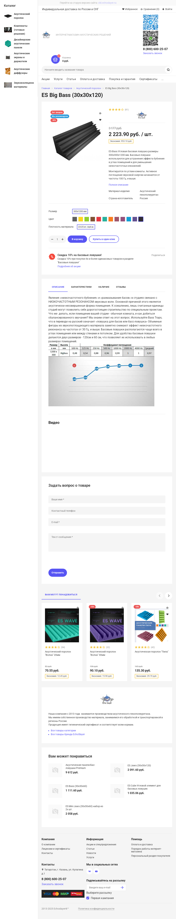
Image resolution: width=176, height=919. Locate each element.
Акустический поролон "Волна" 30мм (103, 653)
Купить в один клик (104, 239)
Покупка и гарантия (122, 79)
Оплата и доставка (92, 79)
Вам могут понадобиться (61, 594)
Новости (91, 853)
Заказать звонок (152, 53)
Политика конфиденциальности (96, 908)
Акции (46, 79)
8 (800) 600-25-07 (155, 49)
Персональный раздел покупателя (150, 855)
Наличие (103, 287)
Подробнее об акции (69, 266)
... (162, 79)
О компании (48, 844)
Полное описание (118, 184)
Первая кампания (102, 898)
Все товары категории (63, 730)
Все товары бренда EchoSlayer (68, 734)
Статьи (71, 79)
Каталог (10, 5)
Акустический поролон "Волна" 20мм (58, 653)
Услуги (58, 79)
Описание (58, 287)
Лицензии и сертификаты (56, 848)
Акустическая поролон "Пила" (151, 651)
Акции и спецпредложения (101, 844)
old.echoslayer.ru (107, 2)
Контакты (47, 853)
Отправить (58, 572)
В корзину (77, 239)
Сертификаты (148, 79)
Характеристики (81, 287)
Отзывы (121, 287)
